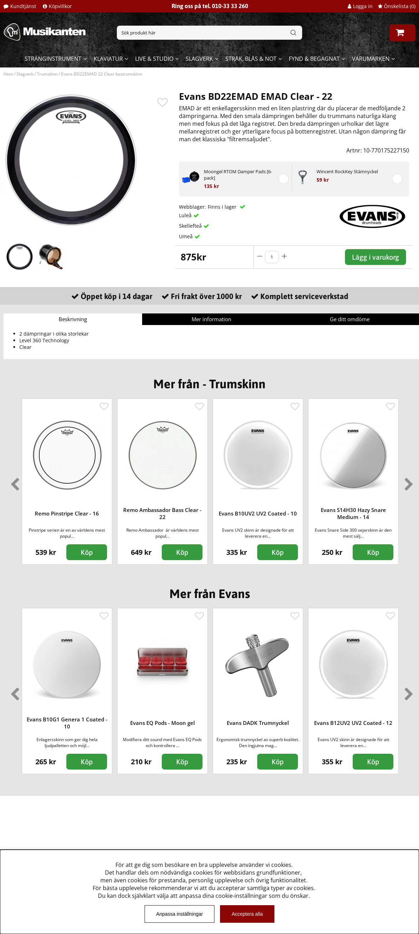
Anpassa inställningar (179, 914)
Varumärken (371, 59)
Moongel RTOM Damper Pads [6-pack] (238, 174)
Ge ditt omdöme (350, 319)
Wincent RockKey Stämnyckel (347, 171)
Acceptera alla (247, 914)
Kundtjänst (23, 6)
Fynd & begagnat (314, 59)
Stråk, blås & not (251, 59)
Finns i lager (223, 206)
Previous (13, 481)
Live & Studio (154, 59)
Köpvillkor (60, 6)
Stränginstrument (53, 59)
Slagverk (199, 59)
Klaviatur (108, 59)
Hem (8, 74)
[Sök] (209, 33)
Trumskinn (47, 74)
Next (407, 481)
